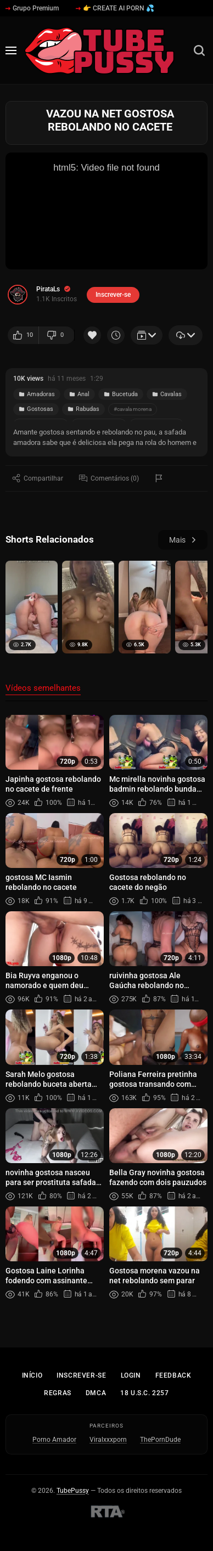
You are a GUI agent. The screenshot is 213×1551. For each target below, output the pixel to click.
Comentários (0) (109, 478)
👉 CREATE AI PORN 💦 (115, 8)
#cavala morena (133, 409)
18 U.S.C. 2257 (144, 1393)
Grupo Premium (32, 8)
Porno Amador (54, 1439)
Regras (57, 1393)
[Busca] (199, 50)
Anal (79, 394)
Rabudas (83, 409)
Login (131, 1375)
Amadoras (37, 394)
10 (23, 335)
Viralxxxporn (108, 1439)
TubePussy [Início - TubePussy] (73, 1490)
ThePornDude (160, 1439)
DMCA (96, 1393)
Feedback (173, 1375)
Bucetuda (121, 394)
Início (32, 1375)
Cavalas (167, 394)
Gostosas (36, 409)
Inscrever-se (81, 1375)
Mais (183, 539)
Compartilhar (37, 478)
